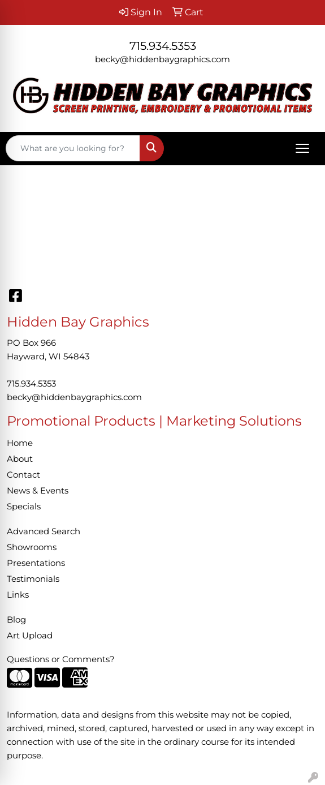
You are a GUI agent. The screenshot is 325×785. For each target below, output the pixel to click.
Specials (24, 506)
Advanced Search (43, 531)
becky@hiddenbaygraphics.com (162, 59)
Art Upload (30, 635)
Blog (16, 620)
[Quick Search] (73, 148)
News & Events (37, 491)
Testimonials (33, 579)
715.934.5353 (162, 46)
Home (20, 443)
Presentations (36, 563)
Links (18, 595)
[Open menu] (302, 148)
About (20, 459)
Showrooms (32, 547)
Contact (23, 475)
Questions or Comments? (61, 659)
